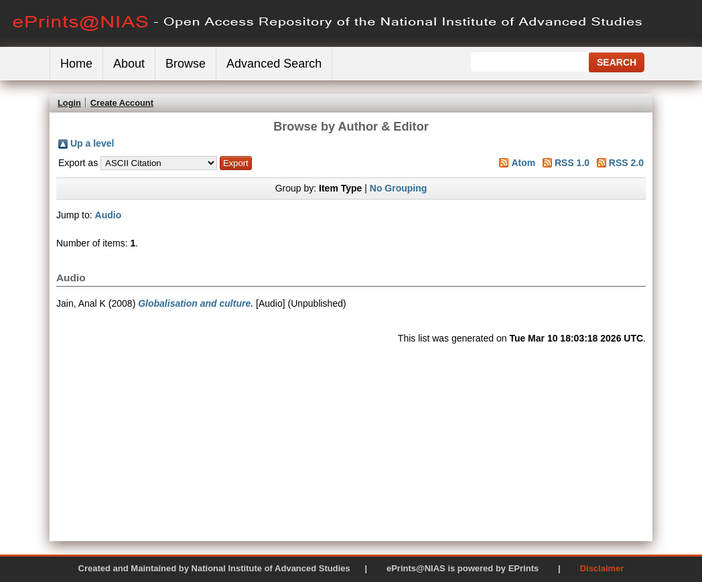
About (129, 63)
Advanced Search (274, 63)
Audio (108, 215)
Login (69, 103)
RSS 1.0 (572, 162)
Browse (185, 63)
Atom (523, 162)
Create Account (121, 103)
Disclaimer (602, 568)
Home (76, 63)
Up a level (92, 143)
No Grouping (398, 188)
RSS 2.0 (626, 162)
